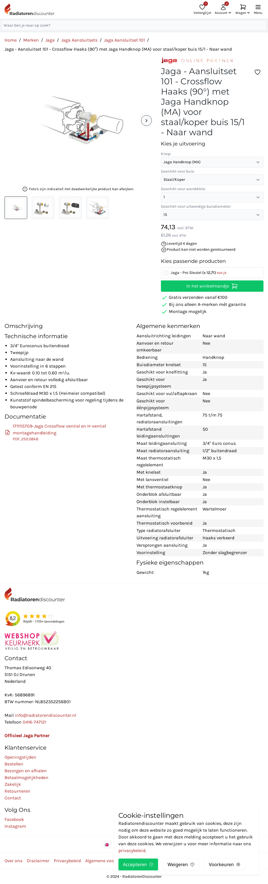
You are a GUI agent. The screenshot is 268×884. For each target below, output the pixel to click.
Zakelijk (13, 784)
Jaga (50, 40)
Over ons (13, 860)
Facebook (14, 819)
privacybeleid (131, 850)
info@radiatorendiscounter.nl (45, 715)
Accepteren (138, 864)
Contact (13, 798)
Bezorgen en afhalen (26, 770)
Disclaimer (38, 860)
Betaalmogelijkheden (26, 777)
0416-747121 (34, 722)
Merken (31, 40)
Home (11, 40)
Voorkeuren (225, 864)
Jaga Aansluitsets (79, 40)
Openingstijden (20, 757)
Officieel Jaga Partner (27, 735)
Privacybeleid (67, 860)
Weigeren (181, 864)
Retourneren (17, 791)
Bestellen (14, 764)
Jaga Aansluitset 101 (124, 40)
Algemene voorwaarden (109, 860)
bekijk (222, 273)
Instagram (15, 826)
